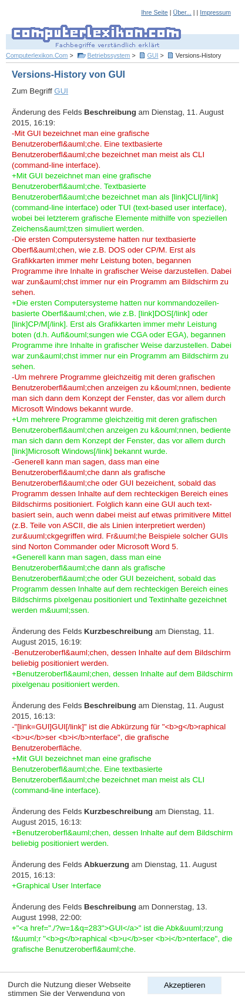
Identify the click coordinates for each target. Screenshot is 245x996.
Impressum (215, 12)
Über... (182, 12)
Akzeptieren (184, 985)
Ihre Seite (154, 12)
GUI (153, 55)
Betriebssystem (109, 55)
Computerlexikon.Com (37, 55)
